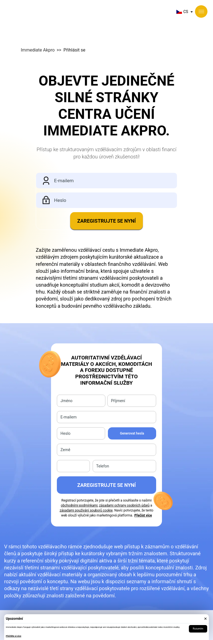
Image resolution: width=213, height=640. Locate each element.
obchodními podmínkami (79, 505)
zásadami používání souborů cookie (86, 510)
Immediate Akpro (38, 50)
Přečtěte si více (13, 636)
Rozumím (198, 628)
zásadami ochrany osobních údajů (124, 505)
